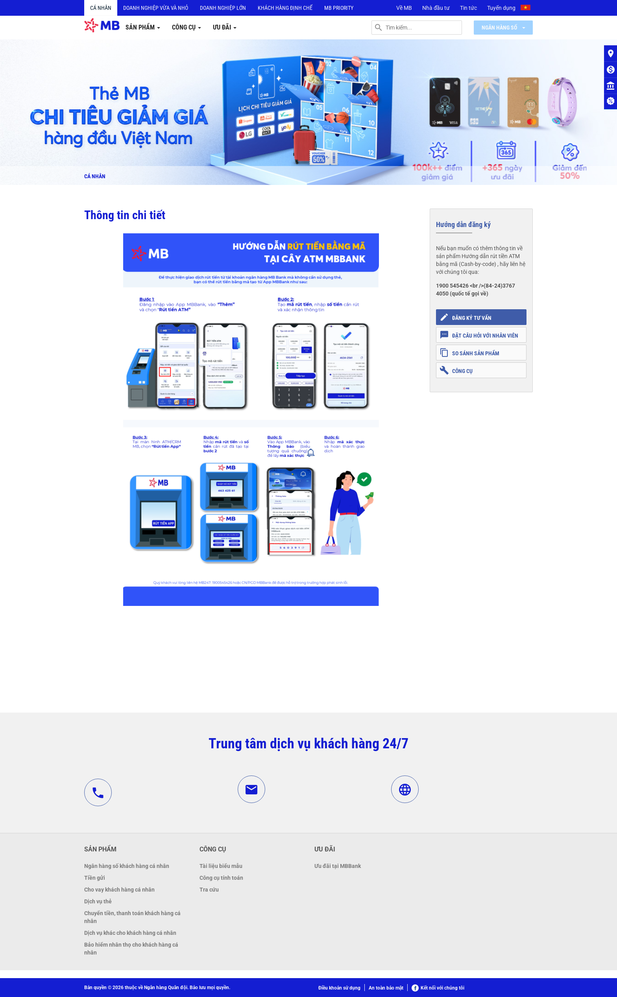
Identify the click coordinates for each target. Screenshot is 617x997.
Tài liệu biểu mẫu (221, 866)
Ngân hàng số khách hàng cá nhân (126, 866)
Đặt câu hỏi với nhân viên (479, 335)
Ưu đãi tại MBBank (337, 866)
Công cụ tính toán (221, 878)
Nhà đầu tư (436, 8)
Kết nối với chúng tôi (438, 987)
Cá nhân (100, 8)
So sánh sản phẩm (469, 352)
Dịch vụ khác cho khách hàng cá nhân (130, 933)
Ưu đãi (224, 27)
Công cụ (186, 27)
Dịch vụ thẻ (98, 901)
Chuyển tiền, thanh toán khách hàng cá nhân (132, 917)
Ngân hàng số (503, 27)
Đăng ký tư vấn (465, 317)
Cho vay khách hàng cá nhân (119, 889)
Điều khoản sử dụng (339, 988)
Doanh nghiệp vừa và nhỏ (155, 8)
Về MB (404, 8)
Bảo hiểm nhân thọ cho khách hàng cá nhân (131, 949)
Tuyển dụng (501, 8)
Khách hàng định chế (285, 8)
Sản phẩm (143, 27)
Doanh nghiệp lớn (223, 8)
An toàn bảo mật (386, 988)
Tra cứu (209, 889)
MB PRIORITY (338, 8)
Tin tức (468, 8)
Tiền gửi (94, 878)
